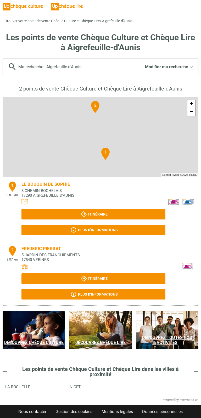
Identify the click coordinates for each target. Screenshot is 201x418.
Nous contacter (32, 411)
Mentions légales (117, 411)
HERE (193, 174)
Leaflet (166, 174)
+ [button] (191, 104)
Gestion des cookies (73, 411)
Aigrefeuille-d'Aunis (117, 21)
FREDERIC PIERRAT (41, 248)
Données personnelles (162, 411)
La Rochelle (17, 387)
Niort (75, 387)
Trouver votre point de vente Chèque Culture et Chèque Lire (52, 21)
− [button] (191, 112)
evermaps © (189, 400)
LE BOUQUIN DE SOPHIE (45, 184)
